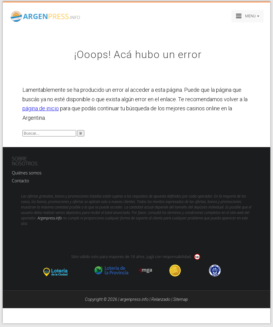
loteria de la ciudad (63, 270)
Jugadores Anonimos (175, 270)
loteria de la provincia (111, 270)
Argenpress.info (50, 218)
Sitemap (180, 299)
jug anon (215, 270)
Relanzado (160, 299)
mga (145, 270)
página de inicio (40, 108)
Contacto (20, 181)
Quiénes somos (27, 173)
